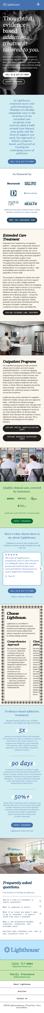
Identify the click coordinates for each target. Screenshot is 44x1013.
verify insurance (13, 82)
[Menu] (38, 4)
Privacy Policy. (31, 1005)
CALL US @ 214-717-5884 (17, 75)
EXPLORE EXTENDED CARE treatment (21, 313)
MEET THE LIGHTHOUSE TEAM (22, 220)
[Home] (17, 4)
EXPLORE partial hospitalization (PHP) (22, 428)
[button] (40, 568)
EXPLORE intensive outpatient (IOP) (22, 438)
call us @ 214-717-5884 (22, 162)
